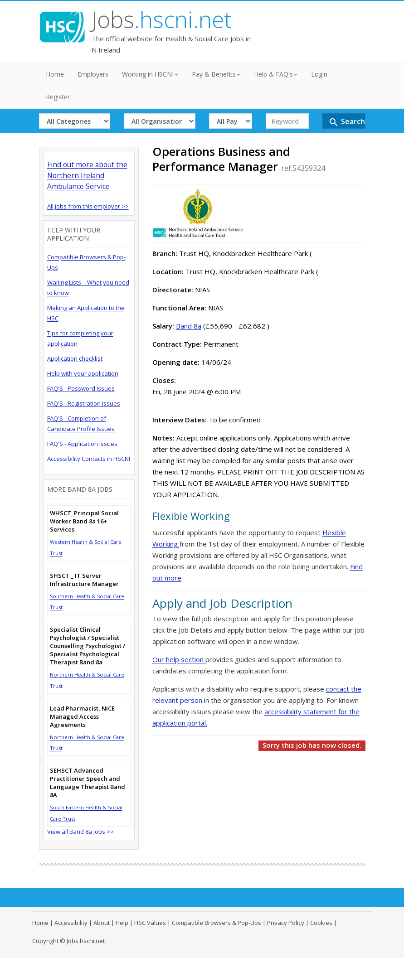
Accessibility (71, 923)
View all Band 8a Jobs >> (80, 831)
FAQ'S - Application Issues (82, 444)
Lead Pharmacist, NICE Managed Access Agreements (82, 716)
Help (122, 923)
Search (346, 122)
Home (55, 74)
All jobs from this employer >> (88, 206)
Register (58, 96)
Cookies (321, 923)
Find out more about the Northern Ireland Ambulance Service (87, 175)
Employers (93, 74)
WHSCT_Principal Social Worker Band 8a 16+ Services (84, 521)
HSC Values (150, 923)
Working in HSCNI (150, 74)
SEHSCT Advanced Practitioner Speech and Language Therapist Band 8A (87, 782)
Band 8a (188, 325)
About (101, 923)
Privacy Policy (285, 923)
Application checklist (74, 358)
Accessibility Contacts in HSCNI (88, 459)
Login (319, 74)
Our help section (178, 659)
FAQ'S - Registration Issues (83, 403)
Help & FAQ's (275, 74)
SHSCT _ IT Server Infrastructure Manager (84, 579)
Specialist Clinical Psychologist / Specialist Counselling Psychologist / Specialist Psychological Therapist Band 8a (87, 645)
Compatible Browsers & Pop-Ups (216, 923)
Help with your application (82, 373)
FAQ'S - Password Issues (81, 388)
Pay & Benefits (216, 74)
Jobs (162, 19)
